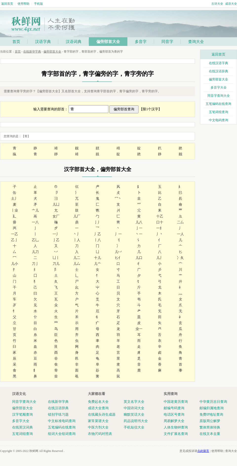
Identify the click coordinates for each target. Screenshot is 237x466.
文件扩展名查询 (176, 434)
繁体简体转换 (209, 427)
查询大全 (196, 41)
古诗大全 (217, 3)
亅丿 (97, 222)
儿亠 (97, 264)
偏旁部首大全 (108, 41)
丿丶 (159, 234)
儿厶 (76, 264)
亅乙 (56, 240)
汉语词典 (73, 41)
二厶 (180, 222)
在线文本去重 (209, 434)
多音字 (141, 41)
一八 (35, 222)
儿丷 (118, 252)
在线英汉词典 (22, 427)
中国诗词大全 (134, 408)
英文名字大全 (134, 402)
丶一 (139, 234)
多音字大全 (219, 87)
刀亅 (35, 264)
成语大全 (231, 3)
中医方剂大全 (98, 427)
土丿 (14, 198)
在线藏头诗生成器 (102, 414)
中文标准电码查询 (62, 421)
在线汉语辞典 (218, 71)
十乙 (159, 216)
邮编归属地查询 (211, 408)
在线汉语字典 (218, 63)
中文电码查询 (218, 120)
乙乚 (35, 240)
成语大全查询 (98, 408)
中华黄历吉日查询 (213, 402)
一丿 (56, 234)
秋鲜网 (33, 451)
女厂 (56, 216)
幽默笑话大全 (134, 414)
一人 (180, 234)
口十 (159, 222)
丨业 (14, 210)
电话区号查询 (174, 414)
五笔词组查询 (218, 112)
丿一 (118, 234)
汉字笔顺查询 (22, 414)
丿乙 (97, 234)
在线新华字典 (32, 51)
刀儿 (56, 264)
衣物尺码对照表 (100, 434)
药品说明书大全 (136, 421)
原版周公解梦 (209, 421)
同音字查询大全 (218, 95)
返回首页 (7, 3)
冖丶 (118, 198)
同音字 (167, 41)
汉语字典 (43, 41)
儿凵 (56, 204)
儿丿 (159, 258)
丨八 (97, 240)
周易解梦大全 (174, 421)
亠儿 (35, 210)
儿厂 (76, 216)
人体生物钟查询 (176, 427)
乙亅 (14, 240)
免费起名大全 (98, 402)
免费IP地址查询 (211, 414)
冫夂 (180, 258)
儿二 (76, 258)
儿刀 (35, 252)
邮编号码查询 (174, 408)
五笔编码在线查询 (218, 104)
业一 (139, 329)
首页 (16, 41)
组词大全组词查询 (62, 434)
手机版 (38, 3)
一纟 (159, 228)
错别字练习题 (58, 414)
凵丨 (56, 258)
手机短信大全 (134, 427)
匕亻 (118, 258)
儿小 (14, 264)
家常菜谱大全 (98, 421)
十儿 (97, 258)
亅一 (139, 228)
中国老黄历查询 (176, 402)
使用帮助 (23, 3)
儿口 (139, 258)
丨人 (76, 240)
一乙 (14, 234)
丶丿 (76, 234)
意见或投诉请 (194, 451)
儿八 (139, 222)
